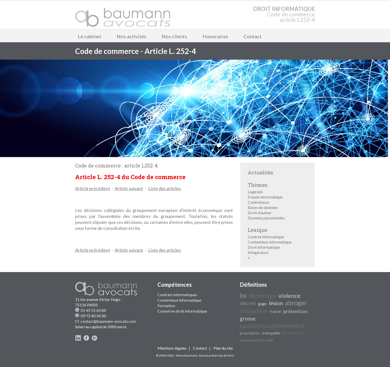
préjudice (293, 332)
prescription (249, 333)
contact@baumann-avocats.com (108, 321)
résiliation (254, 310)
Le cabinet (89, 36)
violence (289, 295)
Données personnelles (266, 217)
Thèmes (257, 185)
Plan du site (223, 348)
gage (262, 303)
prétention (295, 311)
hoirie (275, 311)
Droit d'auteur (260, 212)
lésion (276, 303)
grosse (247, 318)
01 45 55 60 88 (93, 310)
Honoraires (215, 36)
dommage (262, 295)
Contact (253, 36)
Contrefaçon (258, 202)
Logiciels (255, 191)
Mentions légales (172, 348)
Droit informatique (264, 247)
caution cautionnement (272, 325)
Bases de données (263, 207)
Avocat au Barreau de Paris (216, 355)
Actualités (260, 172)
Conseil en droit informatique (182, 311)
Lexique (257, 230)
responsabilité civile (256, 340)
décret (248, 303)
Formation (166, 305)
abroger (296, 302)
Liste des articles (164, 188)
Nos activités (131, 36)
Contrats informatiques (177, 294)
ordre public (271, 333)
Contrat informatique (266, 236)
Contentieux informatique (270, 242)
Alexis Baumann (186, 355)
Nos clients (174, 36)
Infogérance (258, 252)
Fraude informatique (265, 197)
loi (243, 295)
